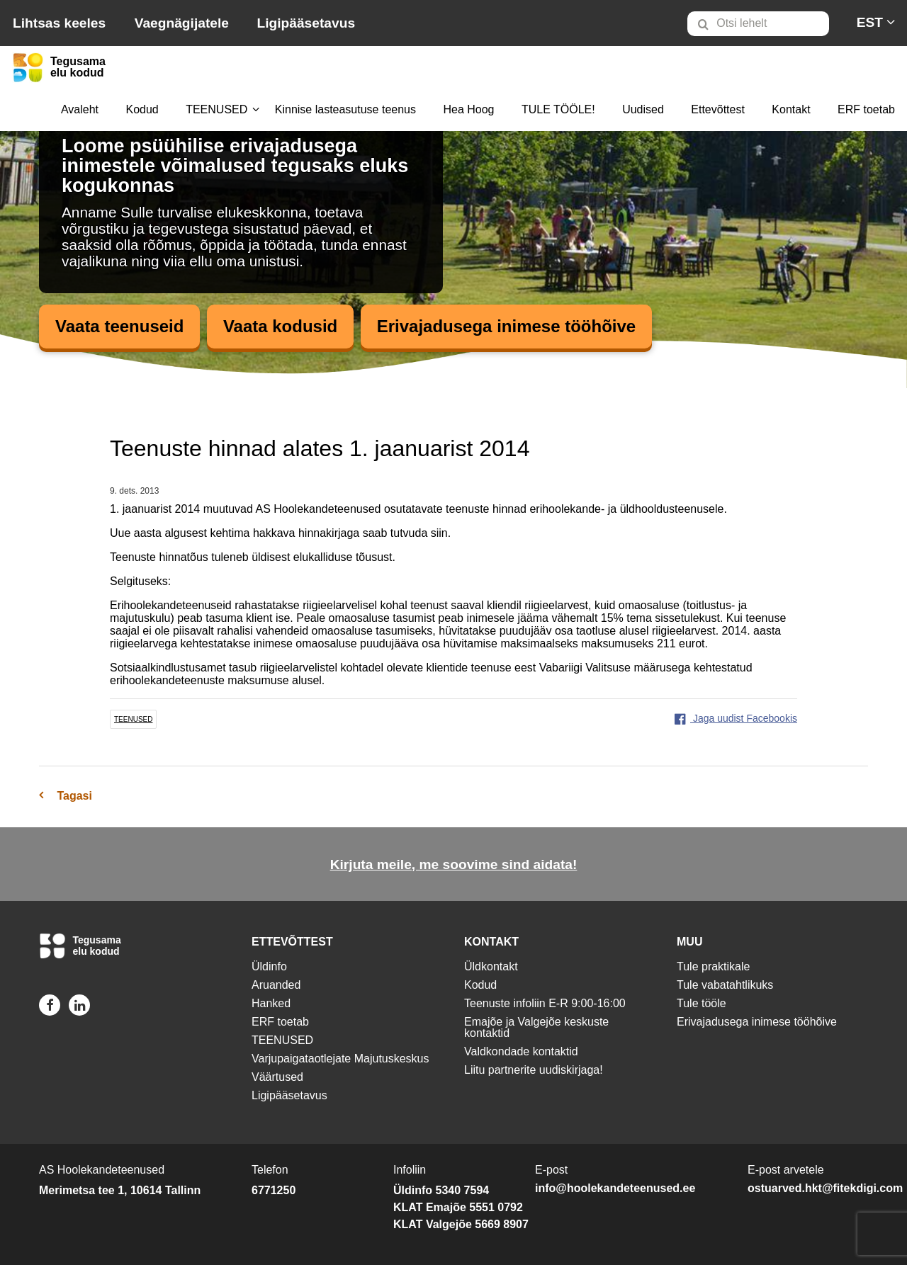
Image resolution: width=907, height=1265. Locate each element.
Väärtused (277, 1077)
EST (870, 22)
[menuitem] (764, 23)
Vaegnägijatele (182, 23)
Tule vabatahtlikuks (725, 985)
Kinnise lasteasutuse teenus (345, 109)
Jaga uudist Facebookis (736, 718)
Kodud (141, 109)
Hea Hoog (468, 109)
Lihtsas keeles (59, 23)
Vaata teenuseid (119, 326)
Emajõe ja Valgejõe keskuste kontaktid (536, 1027)
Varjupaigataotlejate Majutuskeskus (340, 1059)
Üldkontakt (491, 966)
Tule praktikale (713, 966)
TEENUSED (216, 109)
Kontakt (791, 109)
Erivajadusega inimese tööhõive (506, 326)
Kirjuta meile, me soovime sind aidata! (454, 864)
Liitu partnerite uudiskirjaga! (533, 1070)
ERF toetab (866, 109)
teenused (133, 719)
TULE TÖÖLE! (558, 109)
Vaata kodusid (280, 326)
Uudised (643, 109)
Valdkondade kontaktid (521, 1051)
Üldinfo (269, 966)
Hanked (271, 1003)
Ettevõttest (718, 109)
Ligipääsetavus (306, 23)
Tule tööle (701, 1003)
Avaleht (79, 109)
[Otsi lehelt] (758, 23)
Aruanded (276, 985)
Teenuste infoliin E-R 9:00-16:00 (545, 1003)
